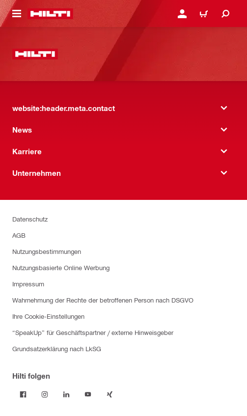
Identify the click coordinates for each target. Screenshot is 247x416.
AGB (19, 235)
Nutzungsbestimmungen (46, 251)
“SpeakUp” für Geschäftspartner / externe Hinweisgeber (92, 332)
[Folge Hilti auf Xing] (109, 394)
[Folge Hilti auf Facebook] (23, 394)
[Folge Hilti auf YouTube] (88, 394)
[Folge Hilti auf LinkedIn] (66, 394)
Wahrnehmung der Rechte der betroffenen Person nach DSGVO (102, 300)
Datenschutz (30, 218)
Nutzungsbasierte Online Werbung (61, 267)
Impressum (28, 283)
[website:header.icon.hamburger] (16, 14)
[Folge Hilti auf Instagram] (44, 394)
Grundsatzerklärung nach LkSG (56, 348)
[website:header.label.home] (50, 13)
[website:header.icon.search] (225, 14)
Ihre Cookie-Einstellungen (48, 316)
